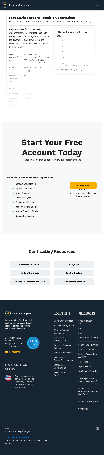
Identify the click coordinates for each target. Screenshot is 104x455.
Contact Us (14, 352)
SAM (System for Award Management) (87, 380)
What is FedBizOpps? (88, 401)
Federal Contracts (30, 273)
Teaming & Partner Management (63, 359)
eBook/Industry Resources (85, 322)
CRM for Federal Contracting (61, 331)
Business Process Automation (62, 346)
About (81, 328)
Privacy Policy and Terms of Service (17, 437)
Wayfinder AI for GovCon (61, 374)
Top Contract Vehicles (74, 281)
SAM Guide (83, 409)
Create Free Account (83, 186)
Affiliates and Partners (88, 337)
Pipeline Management (64, 325)
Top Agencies (74, 264)
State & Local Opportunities (60, 366)
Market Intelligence (62, 353)
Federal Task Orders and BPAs (30, 281)
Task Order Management (60, 339)
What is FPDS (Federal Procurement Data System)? (88, 391)
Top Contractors (74, 273)
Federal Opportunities (30, 264)
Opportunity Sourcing (63, 321)
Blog (80, 333)
